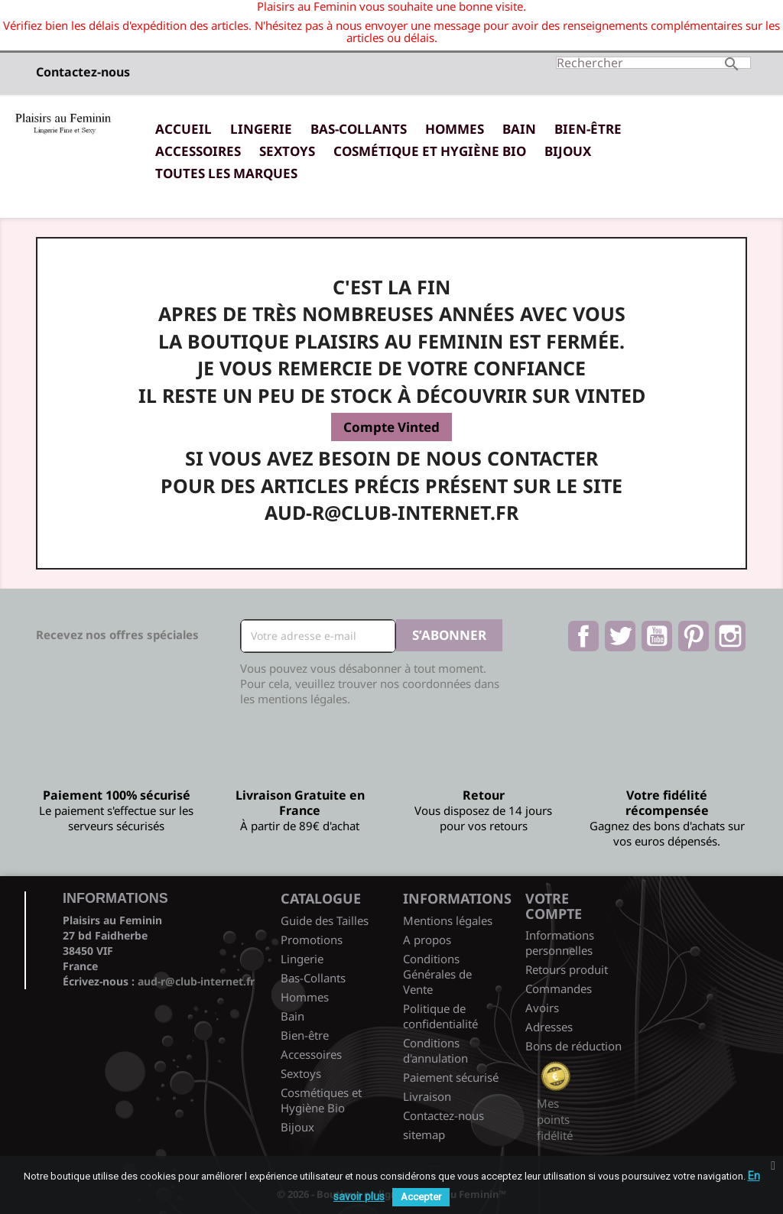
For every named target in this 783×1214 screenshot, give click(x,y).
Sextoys (287, 151)
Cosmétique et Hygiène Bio (429, 151)
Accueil (183, 129)
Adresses (549, 1026)
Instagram (730, 636)
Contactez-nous (83, 71)
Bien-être (588, 129)
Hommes (454, 129)
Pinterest (693, 636)
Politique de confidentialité (440, 1016)
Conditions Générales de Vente (437, 974)
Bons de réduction (573, 1045)
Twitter (620, 636)
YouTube (657, 636)
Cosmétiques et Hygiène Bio (321, 1100)
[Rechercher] (653, 63)
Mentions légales (447, 920)
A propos (427, 939)
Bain (519, 129)
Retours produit (566, 969)
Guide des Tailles (325, 920)
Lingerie (261, 129)
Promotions (312, 939)
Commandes (558, 988)
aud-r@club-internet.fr (196, 981)
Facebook (583, 636)
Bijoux (567, 151)
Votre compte (553, 906)
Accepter (421, 1197)
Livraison (427, 1096)
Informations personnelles (559, 942)
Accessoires (198, 151)
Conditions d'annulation (435, 1050)
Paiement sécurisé (451, 1077)
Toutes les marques (226, 173)
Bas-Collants (358, 129)
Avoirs (542, 1007)
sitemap (424, 1134)
